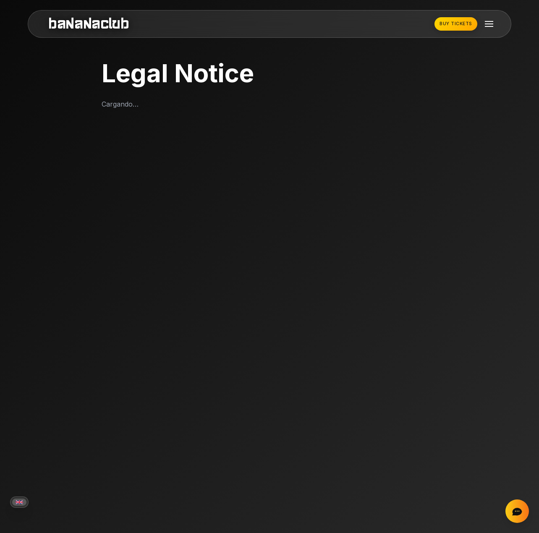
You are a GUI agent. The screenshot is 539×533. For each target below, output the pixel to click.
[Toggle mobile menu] (489, 24)
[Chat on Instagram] (517, 511)
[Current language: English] (19, 502)
